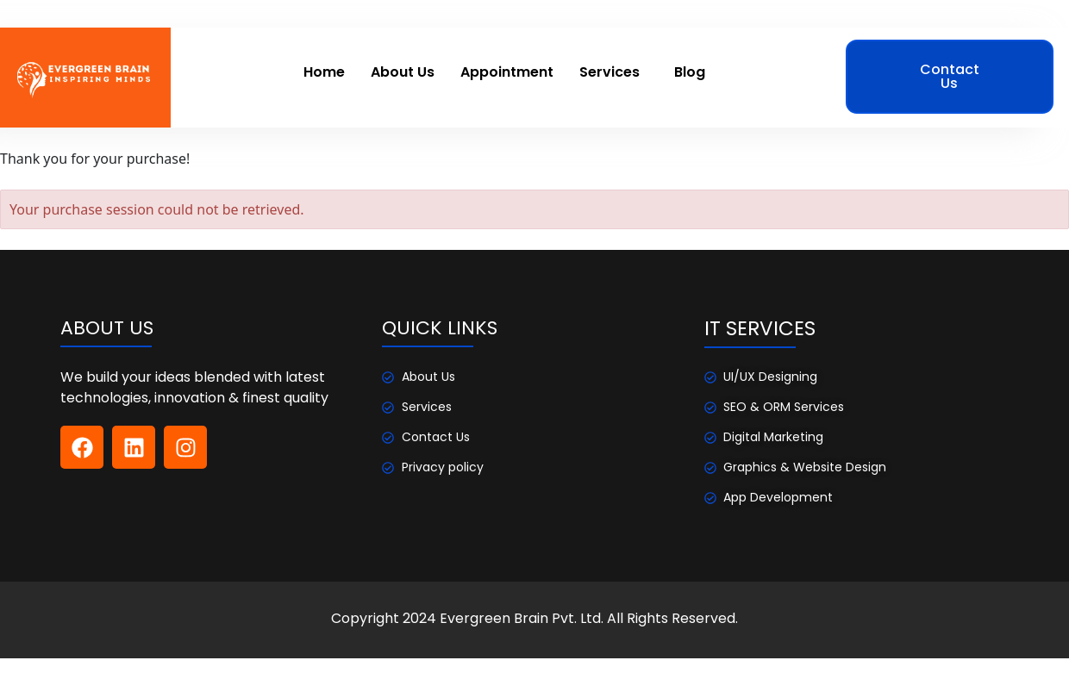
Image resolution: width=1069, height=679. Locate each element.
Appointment (506, 72)
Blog (689, 72)
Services (609, 72)
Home (324, 72)
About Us (402, 72)
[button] (613, 72)
